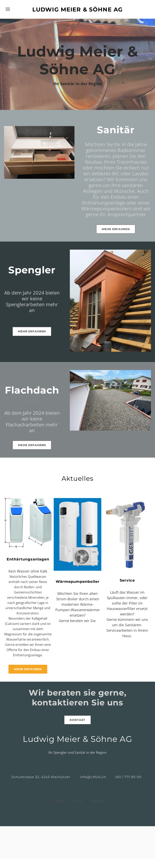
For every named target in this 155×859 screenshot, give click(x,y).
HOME (59, 801)
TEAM (77, 801)
